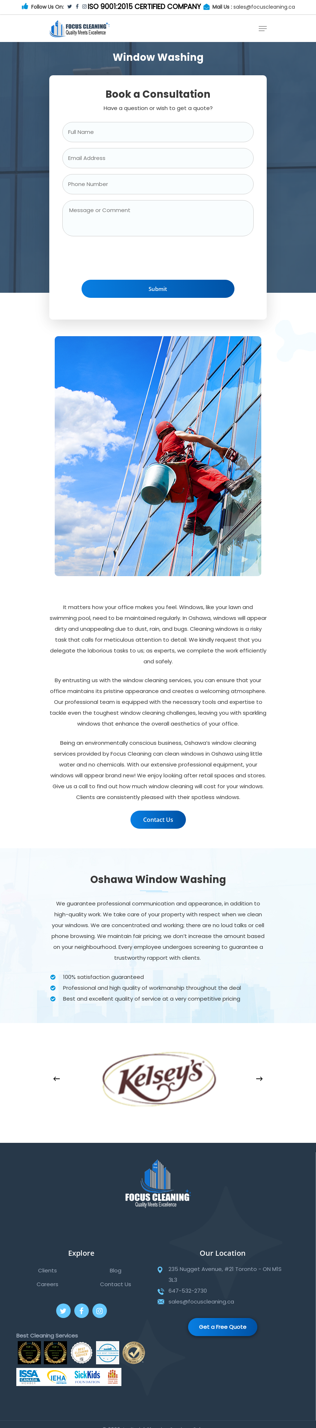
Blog (115, 1270)
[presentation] (117, 260)
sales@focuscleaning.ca (264, 6)
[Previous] (56, 1079)
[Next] (259, 1079)
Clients (47, 1270)
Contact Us (115, 1284)
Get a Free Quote (222, 1327)
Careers (47, 1284)
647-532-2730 (188, 1290)
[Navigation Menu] (263, 28)
